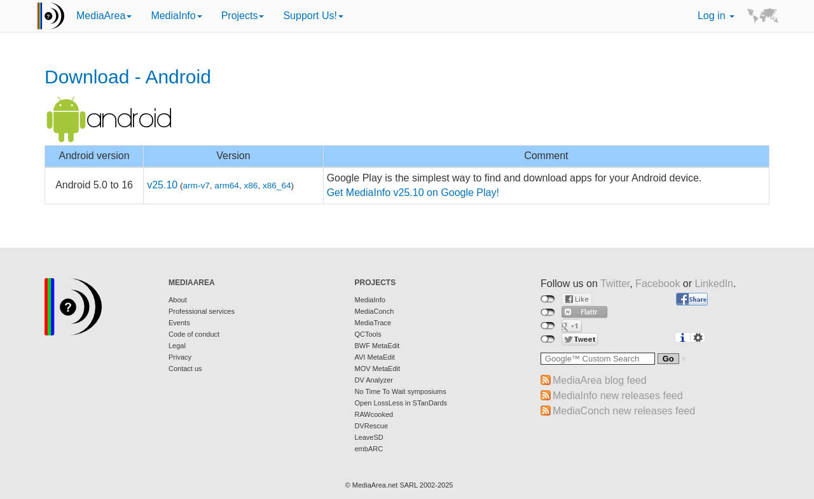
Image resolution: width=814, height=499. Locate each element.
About (178, 300)
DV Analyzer (374, 380)
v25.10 (162, 184)
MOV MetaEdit (378, 368)
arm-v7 (196, 185)
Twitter (615, 283)
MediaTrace (373, 323)
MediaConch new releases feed (624, 410)
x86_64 (277, 185)
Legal (177, 345)
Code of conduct (194, 334)
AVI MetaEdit (375, 357)
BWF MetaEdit (377, 345)
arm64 (226, 185)
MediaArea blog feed (600, 380)
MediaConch (374, 311)
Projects (243, 15)
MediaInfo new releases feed (618, 395)
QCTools (368, 334)
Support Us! (313, 15)
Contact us (185, 368)
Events (179, 323)
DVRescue (372, 426)
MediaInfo (176, 15)
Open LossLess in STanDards (401, 403)
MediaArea (104, 15)
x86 (251, 185)
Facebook (657, 283)
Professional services (202, 311)
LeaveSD (369, 437)
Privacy (180, 357)
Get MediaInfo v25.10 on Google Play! (413, 192)
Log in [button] (716, 15)
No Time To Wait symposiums (400, 391)
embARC (369, 449)
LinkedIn (714, 283)
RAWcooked (374, 414)
